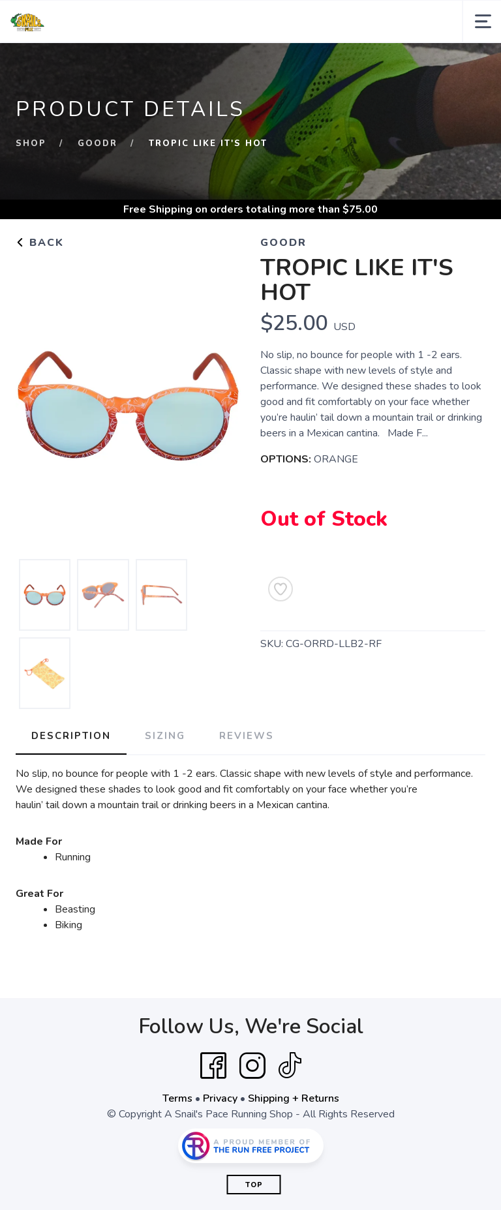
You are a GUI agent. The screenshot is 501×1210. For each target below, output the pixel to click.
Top (254, 1185)
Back (40, 242)
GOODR (97, 143)
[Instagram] (252, 1065)
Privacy (220, 1098)
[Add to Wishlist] (280, 589)
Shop (31, 143)
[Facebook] (213, 1065)
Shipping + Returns (293, 1098)
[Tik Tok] (289, 1065)
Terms (177, 1098)
